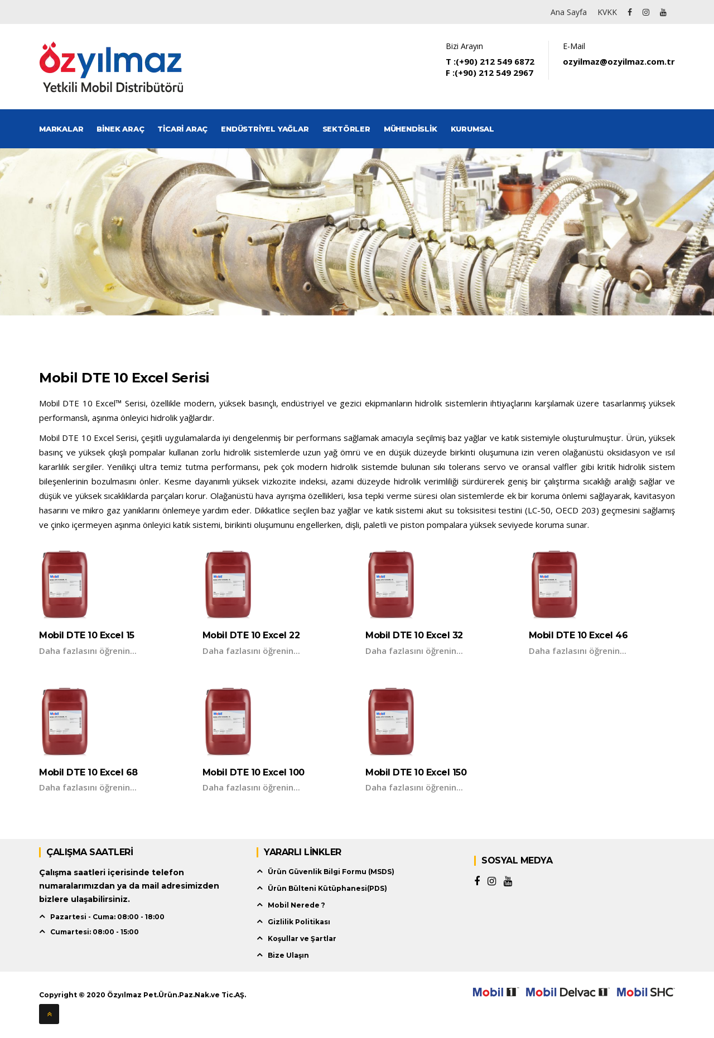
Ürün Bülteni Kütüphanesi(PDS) (327, 888)
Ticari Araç (182, 128)
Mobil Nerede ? (296, 905)
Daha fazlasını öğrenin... (88, 650)
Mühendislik (410, 128)
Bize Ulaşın (288, 955)
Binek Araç (120, 128)
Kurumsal (472, 128)
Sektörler (346, 128)
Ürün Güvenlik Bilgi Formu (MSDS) (331, 871)
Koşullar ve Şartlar (302, 938)
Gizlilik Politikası (299, 922)
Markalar (61, 128)
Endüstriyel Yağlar (264, 128)
